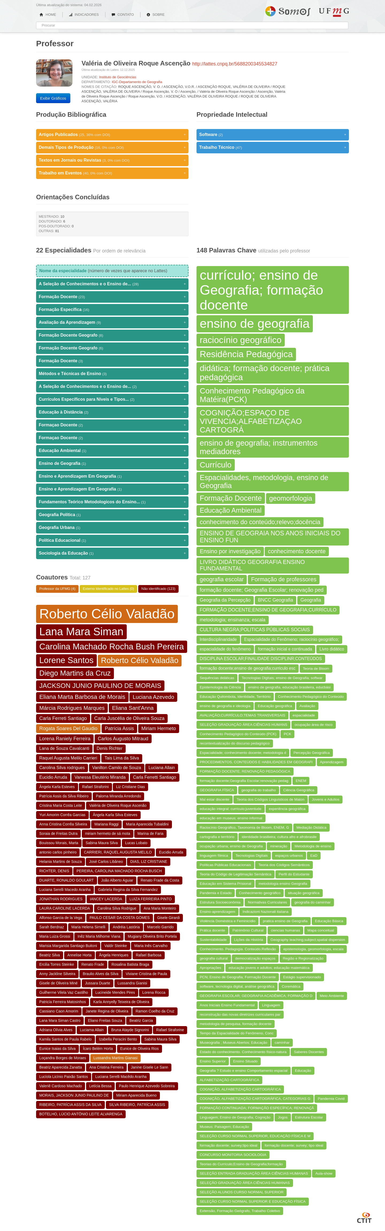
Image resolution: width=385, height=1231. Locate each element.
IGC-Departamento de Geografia (137, 82)
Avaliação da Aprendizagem (112, 322)
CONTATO (122, 15)
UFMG (334, 12)
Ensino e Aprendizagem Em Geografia (112, 476)
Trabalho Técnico (272, 147)
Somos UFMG (288, 10)
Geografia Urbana (112, 527)
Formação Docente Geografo (112, 335)
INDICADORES (84, 15)
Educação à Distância (112, 412)
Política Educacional (112, 540)
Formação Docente (112, 296)
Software (272, 134)
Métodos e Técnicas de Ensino (112, 373)
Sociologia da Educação (112, 553)
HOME (48, 15)
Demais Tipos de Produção (112, 147)
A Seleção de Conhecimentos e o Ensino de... (112, 284)
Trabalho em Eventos (112, 173)
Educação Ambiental (112, 450)
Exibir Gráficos (53, 98)
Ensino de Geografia (112, 463)
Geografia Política (112, 514)
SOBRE (156, 15)
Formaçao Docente (112, 425)
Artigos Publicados (112, 134)
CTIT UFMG (364, 1217)
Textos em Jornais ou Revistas (112, 160)
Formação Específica (112, 309)
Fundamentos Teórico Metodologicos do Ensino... (112, 502)
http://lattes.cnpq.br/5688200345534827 (234, 64)
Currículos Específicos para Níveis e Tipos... (112, 399)
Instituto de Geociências (117, 77)
